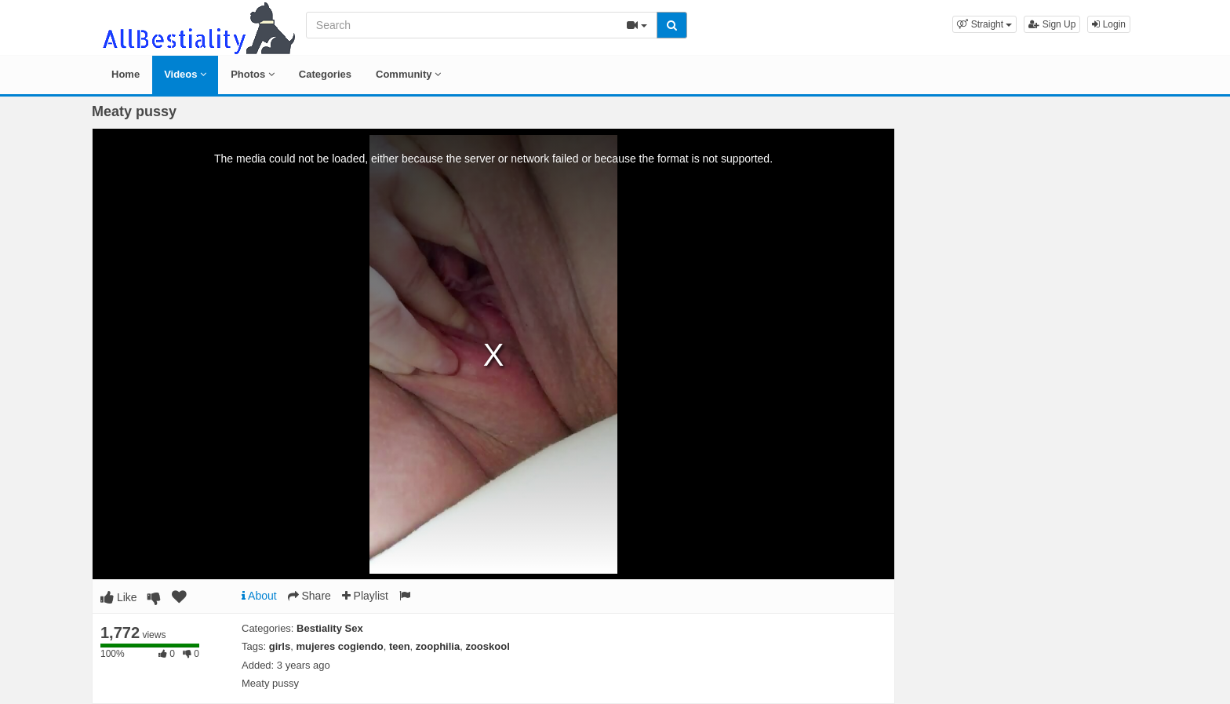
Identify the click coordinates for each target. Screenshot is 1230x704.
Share (309, 595)
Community (408, 74)
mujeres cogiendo (339, 646)
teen (399, 646)
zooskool (487, 646)
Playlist (365, 595)
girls (279, 646)
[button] (984, 24)
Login (1109, 24)
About (259, 595)
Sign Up (1051, 24)
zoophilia (438, 646)
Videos (185, 74)
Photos (253, 74)
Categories (325, 74)
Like (118, 597)
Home (125, 74)
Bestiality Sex (330, 628)
